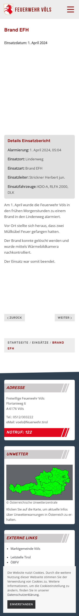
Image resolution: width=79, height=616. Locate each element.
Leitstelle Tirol (21, 557)
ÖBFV (15, 562)
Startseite (18, 342)
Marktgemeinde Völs (25, 548)
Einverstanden (21, 604)
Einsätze (40, 342)
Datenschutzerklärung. (23, 595)
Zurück (14, 317)
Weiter (65, 317)
